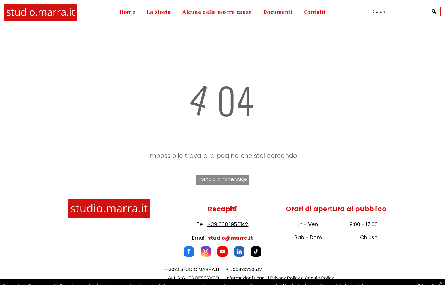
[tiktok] (256, 252)
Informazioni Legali (246, 277)
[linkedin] (239, 252)
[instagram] (206, 252)
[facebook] (189, 252)
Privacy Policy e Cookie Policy (302, 277)
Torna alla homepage (222, 179)
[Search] (404, 11)
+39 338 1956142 (227, 224)
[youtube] (222, 252)
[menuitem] (127, 12)
